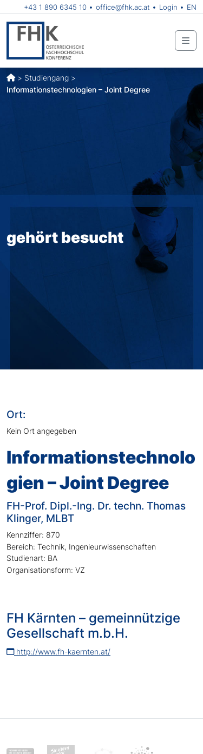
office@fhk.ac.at (123, 7)
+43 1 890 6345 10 (55, 7)
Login (168, 7)
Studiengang (46, 77)
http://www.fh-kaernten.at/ (58, 651)
